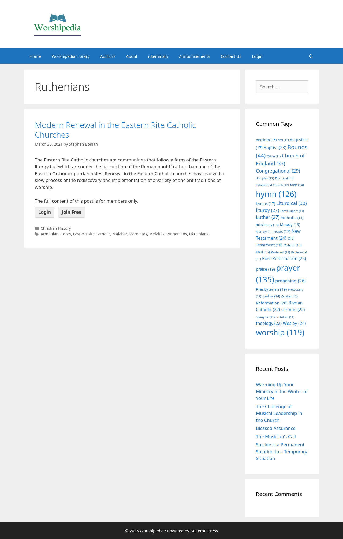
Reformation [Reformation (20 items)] (272, 303)
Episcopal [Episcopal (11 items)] (284, 178)
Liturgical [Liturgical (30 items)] (291, 203)
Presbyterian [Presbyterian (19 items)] (271, 289)
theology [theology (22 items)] (269, 323)
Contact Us (231, 56)
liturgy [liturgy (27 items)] (267, 210)
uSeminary (158, 56)
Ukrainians (198, 233)
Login (257, 56)
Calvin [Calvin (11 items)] (274, 156)
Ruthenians (176, 233)
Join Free (71, 212)
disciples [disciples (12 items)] (265, 178)
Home (35, 56)
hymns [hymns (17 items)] (265, 203)
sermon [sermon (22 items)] (293, 309)
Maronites (138, 233)
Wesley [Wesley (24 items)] (294, 323)
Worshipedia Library (71, 56)
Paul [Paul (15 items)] (263, 252)
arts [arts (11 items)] (283, 140)
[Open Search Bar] (311, 56)
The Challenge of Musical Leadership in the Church (279, 413)
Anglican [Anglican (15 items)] (266, 139)
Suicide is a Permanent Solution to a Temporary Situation (281, 451)
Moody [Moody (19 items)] (290, 224)
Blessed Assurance (276, 428)
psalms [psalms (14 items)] (271, 296)
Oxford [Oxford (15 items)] (292, 245)
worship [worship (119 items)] (280, 332)
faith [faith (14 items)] (297, 185)
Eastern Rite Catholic (91, 233)
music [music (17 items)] (281, 231)
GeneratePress (204, 530)
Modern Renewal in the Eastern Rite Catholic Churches (115, 129)
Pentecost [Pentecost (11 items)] (280, 252)
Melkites (157, 233)
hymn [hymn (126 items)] (276, 194)
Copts (66, 233)
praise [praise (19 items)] (265, 269)
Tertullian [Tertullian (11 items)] (285, 317)
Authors (107, 56)
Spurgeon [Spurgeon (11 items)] (265, 317)
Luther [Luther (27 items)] (267, 217)
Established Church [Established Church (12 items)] (272, 185)
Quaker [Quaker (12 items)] (289, 296)
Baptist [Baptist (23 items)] (275, 147)
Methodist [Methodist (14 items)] (292, 217)
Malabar (119, 233)
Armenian (50, 233)
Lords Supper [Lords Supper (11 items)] (292, 211)
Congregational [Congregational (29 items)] (278, 170)
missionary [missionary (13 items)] (267, 224)
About (131, 56)
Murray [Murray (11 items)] (263, 231)
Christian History (56, 228)
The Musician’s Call (276, 436)
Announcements (194, 56)
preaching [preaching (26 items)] (290, 281)
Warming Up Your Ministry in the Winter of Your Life (282, 391)
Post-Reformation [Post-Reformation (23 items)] (284, 258)
